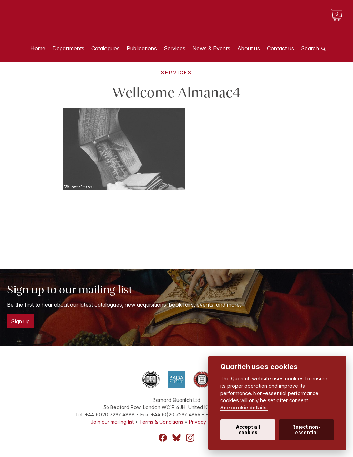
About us (248, 48)
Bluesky (176, 438)
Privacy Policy (205, 422)
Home (38, 48)
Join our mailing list (112, 422)
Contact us (280, 48)
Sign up (20, 321)
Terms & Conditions (161, 422)
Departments (68, 48)
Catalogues (105, 48)
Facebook (163, 438)
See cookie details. (244, 407)
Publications (142, 48)
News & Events (211, 48)
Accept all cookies (248, 429)
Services (174, 48)
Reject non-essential (306, 429)
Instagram (190, 438)
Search (310, 48)
